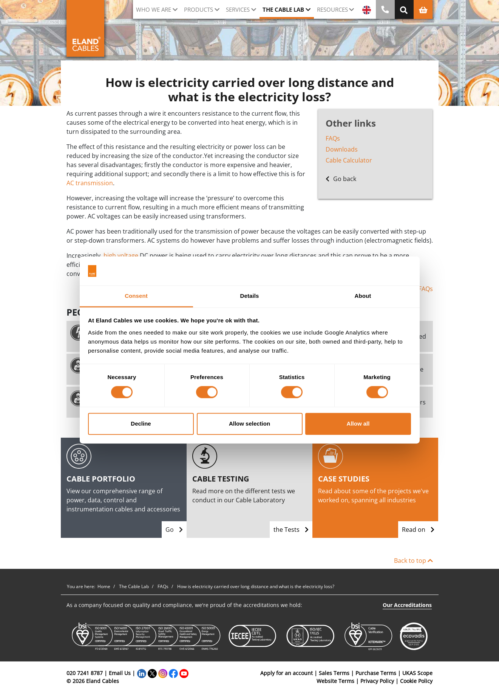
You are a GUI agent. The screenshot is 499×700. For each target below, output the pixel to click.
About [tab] (363, 296)
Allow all (358, 423)
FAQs (333, 138)
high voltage (121, 255)
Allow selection (249, 423)
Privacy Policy (377, 681)
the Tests (291, 529)
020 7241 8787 (84, 673)
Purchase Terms (375, 673)
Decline (141, 423)
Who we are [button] (153, 9)
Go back (341, 179)
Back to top (413, 560)
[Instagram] (162, 673)
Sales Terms (334, 673)
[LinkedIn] (141, 673)
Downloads (342, 149)
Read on (418, 529)
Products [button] (198, 9)
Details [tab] (249, 296)
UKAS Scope (417, 673)
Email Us (120, 673)
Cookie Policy (416, 681)
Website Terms (335, 681)
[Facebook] (173, 673)
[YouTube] (183, 673)
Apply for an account (286, 673)
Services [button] (238, 9)
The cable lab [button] (283, 9)
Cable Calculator (349, 160)
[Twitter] (152, 673)
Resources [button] (332, 9)
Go (174, 529)
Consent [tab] (136, 296)
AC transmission (89, 183)
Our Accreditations (407, 605)
